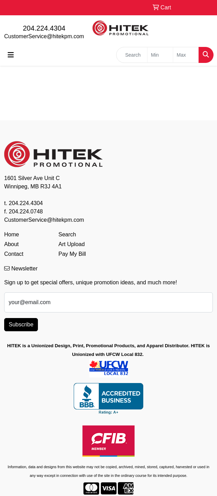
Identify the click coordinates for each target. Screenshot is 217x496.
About (11, 244)
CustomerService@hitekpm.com (44, 36)
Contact (13, 254)
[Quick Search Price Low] (160, 55)
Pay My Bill (72, 254)
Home (11, 234)
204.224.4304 (44, 28)
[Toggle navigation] (10, 55)
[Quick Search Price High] (186, 55)
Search (67, 234)
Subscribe (21, 324)
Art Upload (71, 244)
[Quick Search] (131, 55)
